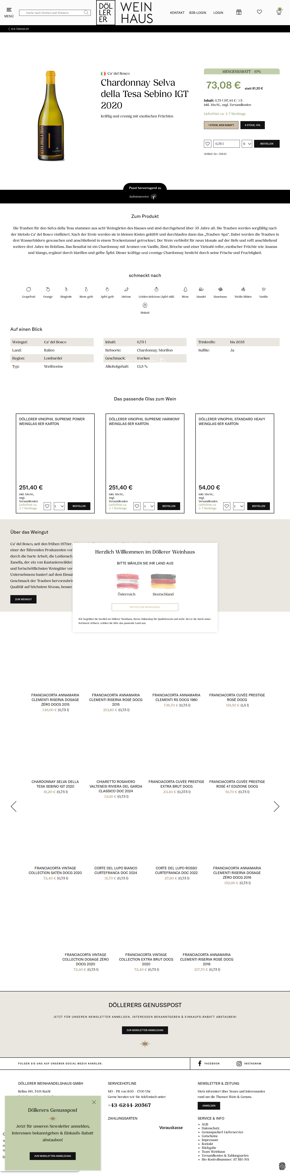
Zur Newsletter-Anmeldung (52, 1156)
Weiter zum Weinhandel (145, 607)
